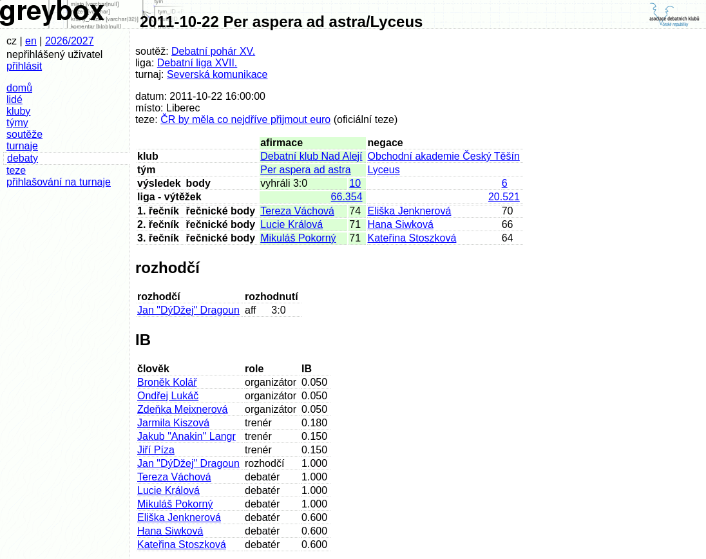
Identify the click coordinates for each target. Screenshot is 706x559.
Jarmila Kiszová (173, 422)
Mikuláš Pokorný (298, 237)
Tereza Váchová (297, 210)
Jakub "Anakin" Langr (186, 436)
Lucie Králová (291, 224)
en (31, 40)
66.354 (347, 196)
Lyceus (384, 169)
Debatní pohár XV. (213, 51)
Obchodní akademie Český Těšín (444, 156)
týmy (17, 122)
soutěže (24, 134)
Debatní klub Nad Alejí (311, 156)
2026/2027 (69, 40)
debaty (22, 158)
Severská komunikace (217, 74)
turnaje (22, 145)
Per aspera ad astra (305, 169)
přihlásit (24, 66)
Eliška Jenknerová (410, 210)
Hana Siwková (401, 224)
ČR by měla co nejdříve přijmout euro (245, 119)
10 (355, 183)
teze (16, 170)
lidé (14, 99)
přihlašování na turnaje (58, 181)
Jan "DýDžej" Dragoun (188, 310)
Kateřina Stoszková (412, 237)
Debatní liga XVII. (197, 62)
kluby (18, 111)
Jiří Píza (156, 449)
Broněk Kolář (167, 382)
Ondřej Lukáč (167, 395)
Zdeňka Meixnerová (182, 409)
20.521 (504, 196)
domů (19, 87)
